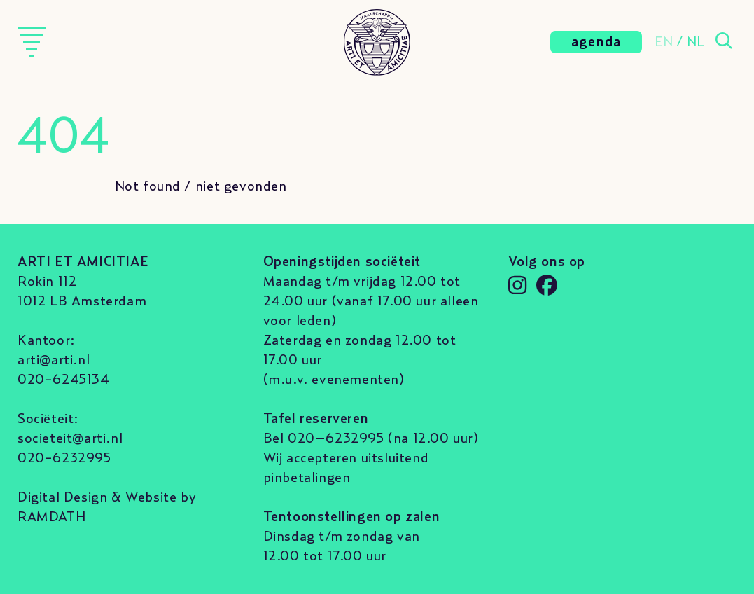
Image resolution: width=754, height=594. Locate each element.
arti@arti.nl (54, 360)
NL (696, 42)
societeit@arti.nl (70, 438)
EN (664, 42)
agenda (596, 42)
